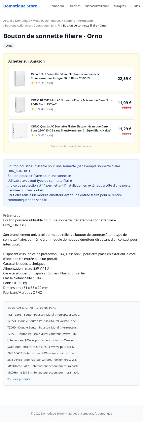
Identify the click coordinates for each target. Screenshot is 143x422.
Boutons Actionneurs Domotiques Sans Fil (32, 25)
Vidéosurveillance (97, 6)
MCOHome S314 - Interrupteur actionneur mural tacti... (43, 372)
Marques (120, 6)
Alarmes (74, 6)
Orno (9, 45)
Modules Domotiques (47, 21)
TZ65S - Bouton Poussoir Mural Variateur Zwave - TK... (42, 334)
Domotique (57, 6)
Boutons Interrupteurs (79, 21)
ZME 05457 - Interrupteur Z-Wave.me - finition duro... (42, 353)
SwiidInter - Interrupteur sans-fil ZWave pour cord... (41, 347)
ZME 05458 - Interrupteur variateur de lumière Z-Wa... (42, 359)
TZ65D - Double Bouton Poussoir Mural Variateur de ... (43, 321)
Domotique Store (20, 6)
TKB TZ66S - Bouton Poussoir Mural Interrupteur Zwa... (43, 314)
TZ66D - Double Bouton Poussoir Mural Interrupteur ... (43, 327)
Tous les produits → (20, 379)
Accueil (7, 21)
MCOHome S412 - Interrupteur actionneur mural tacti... (43, 366)
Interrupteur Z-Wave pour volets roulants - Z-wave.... (41, 340)
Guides (135, 6)
